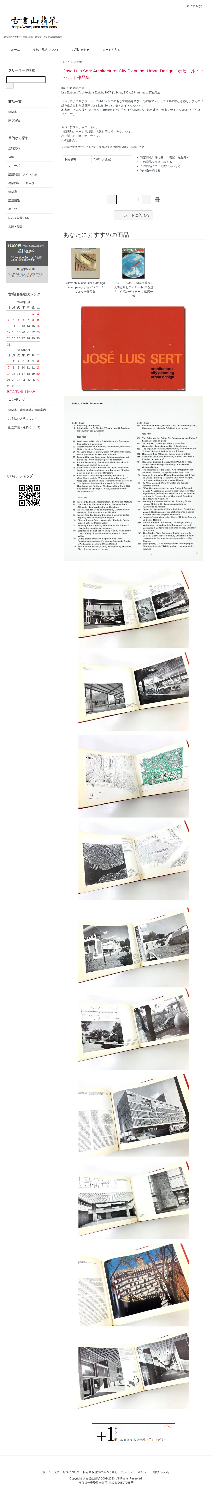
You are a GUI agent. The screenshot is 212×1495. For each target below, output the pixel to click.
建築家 (12, 191)
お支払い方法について (22, 418)
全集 (11, 157)
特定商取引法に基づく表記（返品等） (164, 157)
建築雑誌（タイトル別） (24, 174)
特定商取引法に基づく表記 (100, 1472)
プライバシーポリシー (134, 1472)
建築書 (78, 62)
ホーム (12, 49)
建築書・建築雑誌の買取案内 (27, 410)
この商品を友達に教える (156, 161)
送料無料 (14, 148)
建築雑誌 (14, 120)
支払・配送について (43, 49)
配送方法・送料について (24, 427)
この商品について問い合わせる (160, 166)
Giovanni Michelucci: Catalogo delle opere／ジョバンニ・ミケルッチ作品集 (85, 287)
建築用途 (14, 200)
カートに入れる (133, 215)
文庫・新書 (15, 226)
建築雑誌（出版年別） (22, 183)
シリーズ (14, 165)
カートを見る (108, 49)
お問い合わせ (77, 49)
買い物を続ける (150, 170)
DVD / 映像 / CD (18, 217)
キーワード (15, 209)
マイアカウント (194, 6)
